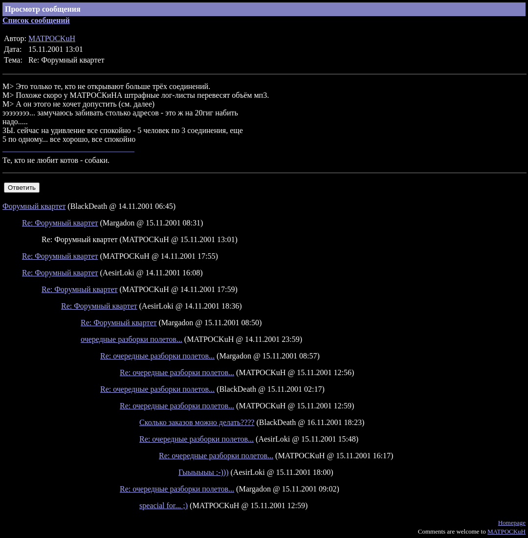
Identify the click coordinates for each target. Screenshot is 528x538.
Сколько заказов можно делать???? (196, 422)
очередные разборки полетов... (131, 339)
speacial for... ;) (163, 505)
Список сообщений (36, 20)
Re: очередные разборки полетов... (157, 356)
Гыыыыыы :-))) (203, 472)
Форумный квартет (34, 206)
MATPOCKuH (51, 38)
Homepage (512, 522)
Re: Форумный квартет (60, 223)
